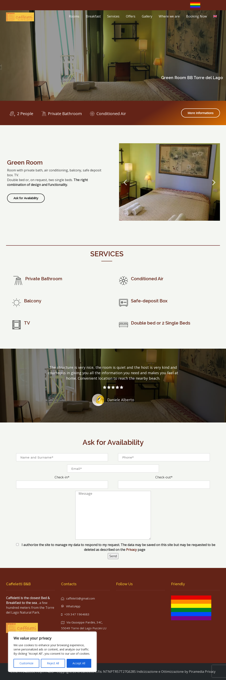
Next (214, 182)
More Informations (201, 113)
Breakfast (93, 16)
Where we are (169, 16)
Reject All (53, 663)
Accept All (79, 663)
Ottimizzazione (172, 671)
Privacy (132, 549)
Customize (26, 663)
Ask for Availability (25, 198)
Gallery (147, 16)
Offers (130, 16)
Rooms (74, 16)
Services (113, 16)
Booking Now (196, 16)
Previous (125, 182)
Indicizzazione (147, 671)
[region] (52, 652)
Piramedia (196, 671)
